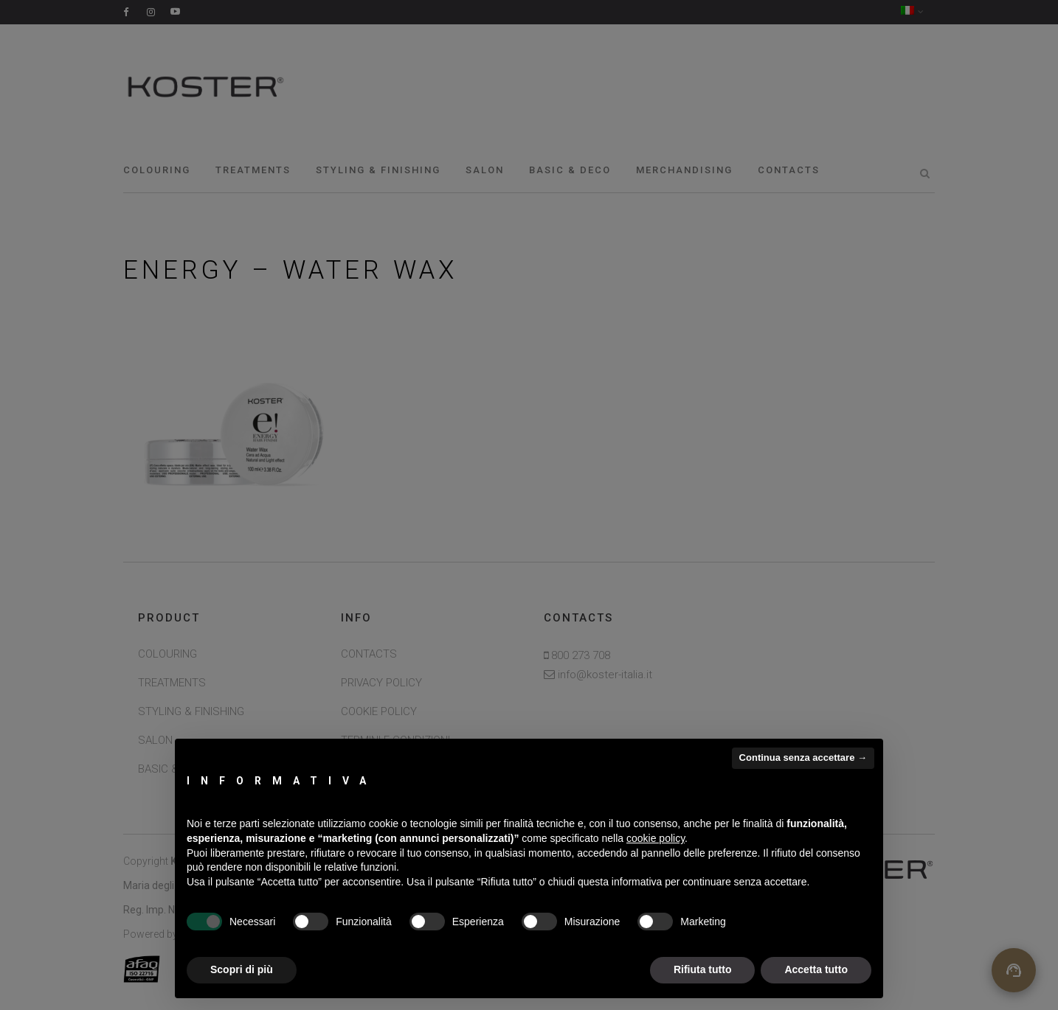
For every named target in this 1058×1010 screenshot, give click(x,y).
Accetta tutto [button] (816, 969)
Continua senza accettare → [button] (803, 757)
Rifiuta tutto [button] (703, 969)
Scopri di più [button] (241, 969)
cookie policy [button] (655, 838)
